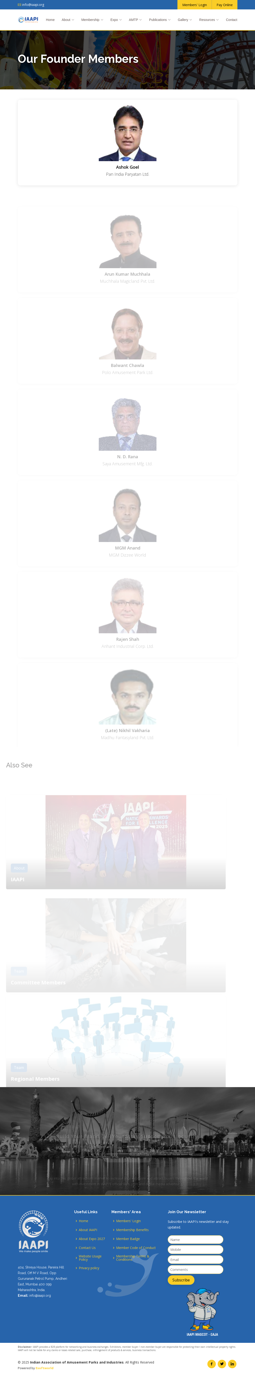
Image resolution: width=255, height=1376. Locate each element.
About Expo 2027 (92, 1238)
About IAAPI (88, 1230)
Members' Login (128, 1221)
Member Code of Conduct (136, 1247)
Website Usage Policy (90, 1258)
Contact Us (87, 1247)
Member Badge (128, 1238)
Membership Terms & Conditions (132, 1258)
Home (50, 20)
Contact (231, 20)
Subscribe (181, 1280)
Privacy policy (89, 1268)
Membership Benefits (132, 1230)
